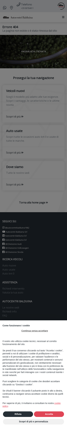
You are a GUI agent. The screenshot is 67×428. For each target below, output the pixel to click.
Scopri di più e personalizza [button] (33, 421)
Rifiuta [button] (18, 414)
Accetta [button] (49, 414)
